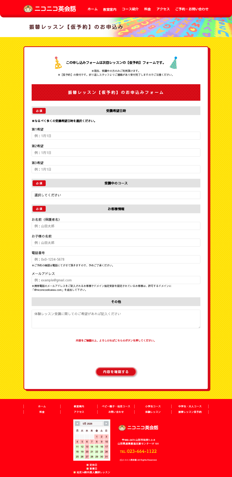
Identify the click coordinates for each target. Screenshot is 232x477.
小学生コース (153, 405)
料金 (147, 9)
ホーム (92, 9)
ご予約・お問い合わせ (192, 9)
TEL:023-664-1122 (138, 450)
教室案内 (109, 9)
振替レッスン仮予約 (190, 411)
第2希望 (37, 146)
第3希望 (37, 162)
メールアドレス (43, 272)
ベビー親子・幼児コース (116, 405)
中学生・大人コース (190, 405)
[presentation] (116, 352)
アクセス (163, 9)
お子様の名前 (42, 235)
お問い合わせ (116, 411)
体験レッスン (153, 411)
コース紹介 (130, 9)
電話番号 (38, 252)
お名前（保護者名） (47, 218)
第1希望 (37, 129)
